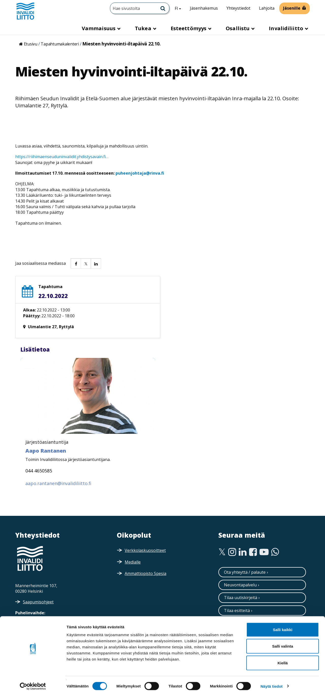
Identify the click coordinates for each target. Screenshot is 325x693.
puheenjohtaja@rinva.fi (140, 173)
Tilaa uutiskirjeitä (240, 597)
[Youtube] (264, 552)
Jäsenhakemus (204, 8)
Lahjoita (266, 8)
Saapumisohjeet (38, 602)
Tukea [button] (144, 28)
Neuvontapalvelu (240, 585)
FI (179, 8)
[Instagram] (232, 552)
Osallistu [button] (238, 28)
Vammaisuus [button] (99, 28)
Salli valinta (282, 643)
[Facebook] (253, 552)
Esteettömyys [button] (189, 28)
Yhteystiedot (238, 8)
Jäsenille (291, 8)
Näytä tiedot (272, 683)
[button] (76, 263)
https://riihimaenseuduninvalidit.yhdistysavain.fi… (61, 156)
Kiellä (283, 659)
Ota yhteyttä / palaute (245, 572)
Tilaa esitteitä (237, 610)
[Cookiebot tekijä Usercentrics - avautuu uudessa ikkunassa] (33, 683)
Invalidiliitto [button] (286, 28)
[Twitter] (222, 552)
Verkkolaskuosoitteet (145, 550)
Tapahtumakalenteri (60, 44)
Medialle (133, 562)
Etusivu (30, 44)
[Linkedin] (243, 552)
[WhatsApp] (275, 552)
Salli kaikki (282, 626)
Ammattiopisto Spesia (145, 573)
